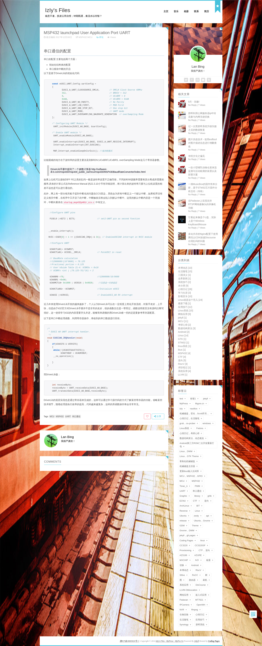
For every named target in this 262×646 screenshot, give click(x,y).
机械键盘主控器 (188, 466)
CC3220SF (200, 545)
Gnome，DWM (187, 530)
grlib (210, 496)
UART (68, 416)
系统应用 (184, 371)
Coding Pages (187, 540)
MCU (89, 37)
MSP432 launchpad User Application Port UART (87, 32)
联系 (196, 11)
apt (208, 515)
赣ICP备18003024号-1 (129, 641)
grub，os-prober (188, 423)
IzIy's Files (57, 10)
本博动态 (185, 267)
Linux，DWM (186, 451)
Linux (183, 335)
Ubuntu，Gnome (202, 520)
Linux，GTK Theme (189, 456)
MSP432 (82, 37)
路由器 (192, 580)
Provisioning (186, 550)
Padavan (184, 600)
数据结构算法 (187, 328)
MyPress (184, 403)
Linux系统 (185, 310)
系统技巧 (184, 282)
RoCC (195, 575)
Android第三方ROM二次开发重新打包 (197, 445)
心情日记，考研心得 (190, 433)
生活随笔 (185, 271)
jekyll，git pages (188, 535)
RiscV (183, 364)
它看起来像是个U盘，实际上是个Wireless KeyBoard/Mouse (202, 221)
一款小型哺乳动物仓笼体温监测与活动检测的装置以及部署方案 (202, 171)
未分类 (183, 285)
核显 (208, 560)
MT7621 (199, 600)
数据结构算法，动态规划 (192, 438)
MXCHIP (184, 560)
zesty (196, 515)
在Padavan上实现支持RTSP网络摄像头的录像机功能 (202, 204)
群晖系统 (200, 624)
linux (203, 540)
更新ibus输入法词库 (190, 471)
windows (207, 423)
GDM (182, 525)
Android (184, 332)
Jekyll (196, 641)
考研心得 (184, 324)
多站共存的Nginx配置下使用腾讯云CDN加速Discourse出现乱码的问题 (203, 237)
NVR (182, 609)
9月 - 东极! (193, 101)
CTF (182, 356)
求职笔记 (184, 367)
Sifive (183, 575)
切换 (182, 565)
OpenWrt (201, 604)
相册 (186, 11)
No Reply (192, 105)
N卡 (197, 560)
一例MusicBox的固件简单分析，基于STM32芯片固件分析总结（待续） (203, 188)
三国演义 (184, 275)
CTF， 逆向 (205, 550)
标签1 (193, 398)
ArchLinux (185, 505)
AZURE (198, 555)
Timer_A (184, 486)
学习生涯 (184, 292)
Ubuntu (183, 515)
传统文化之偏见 (196, 156)
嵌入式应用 (201, 595)
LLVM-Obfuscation (189, 590)
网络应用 (184, 314)
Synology (184, 624)
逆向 (182, 360)
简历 (206, 11)
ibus (182, 349)
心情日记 (185, 289)
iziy (181, 408)
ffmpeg (194, 609)
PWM (198, 486)
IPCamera (185, 604)
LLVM (182, 374)
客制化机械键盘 (188, 461)
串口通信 (76, 416)
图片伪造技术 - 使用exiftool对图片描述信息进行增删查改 (202, 143)
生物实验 (184, 614)
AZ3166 (184, 555)
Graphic (184, 496)
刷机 (205, 580)
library (197, 496)
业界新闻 (184, 278)
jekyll (182, 317)
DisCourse (201, 585)
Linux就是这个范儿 (190, 300)
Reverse (184, 511)
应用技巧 (185, 307)
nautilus (194, 408)
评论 (101, 37)
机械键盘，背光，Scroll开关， (195, 413)
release (183, 520)
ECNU (183, 501)
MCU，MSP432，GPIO (191, 476)
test (182, 398)
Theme (195, 525)
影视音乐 (185, 296)
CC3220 (184, 545)
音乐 (176, 11)
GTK (182, 339)
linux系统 (184, 346)
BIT (198, 505)
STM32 (183, 342)
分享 (157, 416)
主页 (166, 11)
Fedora (200, 428)
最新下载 (184, 303)
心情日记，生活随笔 (190, 418)
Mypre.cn (200, 403)
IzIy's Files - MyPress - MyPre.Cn (169, 641)
